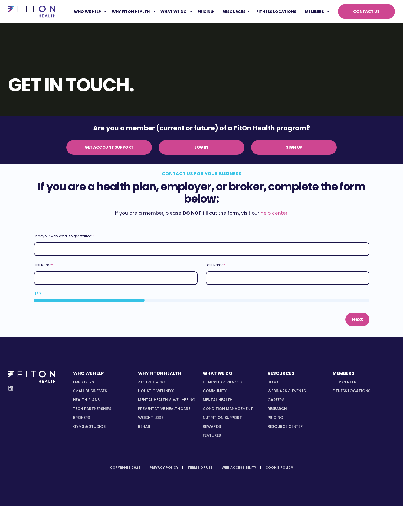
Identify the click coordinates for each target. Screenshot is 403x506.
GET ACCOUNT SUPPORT (108, 147)
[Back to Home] (31, 11)
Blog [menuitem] (273, 382)
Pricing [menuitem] (275, 417)
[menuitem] (104, 11)
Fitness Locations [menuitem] (351, 390)
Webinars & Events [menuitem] (287, 390)
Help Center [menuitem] (344, 382)
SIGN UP (294, 147)
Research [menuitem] (277, 408)
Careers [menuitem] (276, 399)
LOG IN (201, 147)
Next (357, 319)
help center (274, 213)
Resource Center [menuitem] (285, 426)
